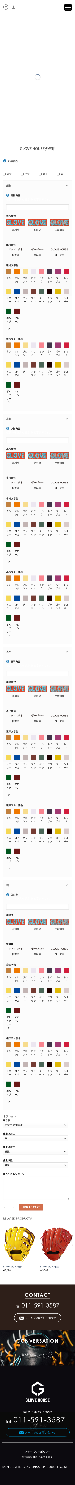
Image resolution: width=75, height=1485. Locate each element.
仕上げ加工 (9, 1134)
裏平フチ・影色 (14, 805)
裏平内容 (13, 661)
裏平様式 (11, 682)
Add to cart (31, 1207)
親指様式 (11, 216)
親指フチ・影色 (14, 339)
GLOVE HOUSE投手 (49, 1267)
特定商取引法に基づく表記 (37, 1457)
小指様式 (11, 449)
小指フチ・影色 (14, 572)
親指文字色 (12, 265)
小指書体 (11, 477)
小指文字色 (12, 498)
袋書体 (9, 944)
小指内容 (13, 428)
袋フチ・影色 (13, 1038)
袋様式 (9, 915)
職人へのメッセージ (14, 1174)
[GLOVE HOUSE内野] (19, 1244)
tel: (36, 1420)
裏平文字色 (12, 731)
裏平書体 (11, 711)
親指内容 (13, 195)
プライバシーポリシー (38, 1452)
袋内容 (12, 894)
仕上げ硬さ (9, 1147)
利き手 (6, 1120)
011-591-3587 (40, 1306)
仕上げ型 (8, 1160)
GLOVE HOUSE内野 (12, 1267)
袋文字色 (11, 964)
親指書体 (11, 244)
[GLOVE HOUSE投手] (56, 1244)
